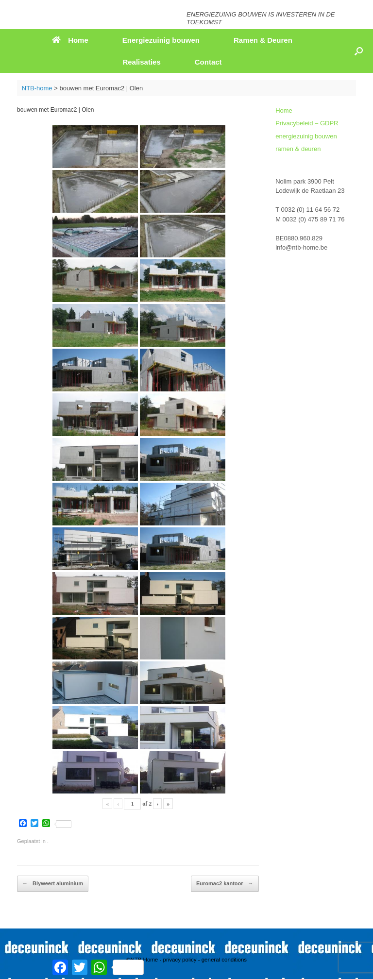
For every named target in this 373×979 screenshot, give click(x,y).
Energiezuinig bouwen (161, 40)
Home (70, 40)
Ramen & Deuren (263, 40)
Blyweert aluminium (52, 884)
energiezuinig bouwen (306, 136)
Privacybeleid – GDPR (306, 123)
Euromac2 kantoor (225, 884)
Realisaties (141, 62)
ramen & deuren (298, 148)
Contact (208, 62)
